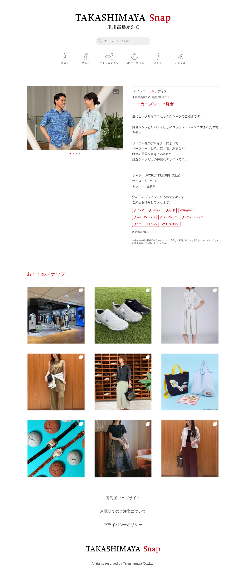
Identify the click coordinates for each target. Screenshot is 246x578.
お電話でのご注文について (123, 511)
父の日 (171, 210)
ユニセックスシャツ (147, 224)
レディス (156, 210)
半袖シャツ (189, 210)
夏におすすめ (172, 224)
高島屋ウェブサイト (123, 498)
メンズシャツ (170, 217)
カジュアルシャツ (146, 217)
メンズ (140, 210)
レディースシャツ (193, 217)
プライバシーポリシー (123, 525)
